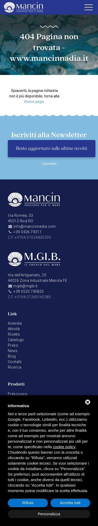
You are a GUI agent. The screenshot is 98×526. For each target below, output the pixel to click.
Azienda (15, 323)
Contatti (14, 362)
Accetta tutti (70, 502)
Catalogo (16, 340)
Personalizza (49, 514)
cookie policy (64, 447)
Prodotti (16, 384)
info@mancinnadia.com (34, 226)
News (13, 351)
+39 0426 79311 (27, 232)
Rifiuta (27, 502)
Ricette (14, 334)
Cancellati (49, 164)
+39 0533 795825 (28, 291)
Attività (14, 329)
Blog (12, 356)
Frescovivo (17, 394)
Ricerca (14, 367)
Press (13, 345)
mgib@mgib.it (25, 286)
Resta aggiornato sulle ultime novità (51, 148)
